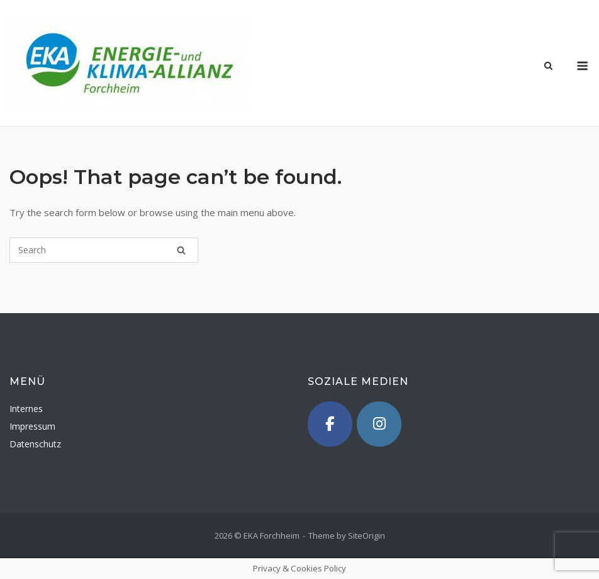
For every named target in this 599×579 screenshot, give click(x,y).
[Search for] (103, 250)
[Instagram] (379, 424)
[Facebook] (330, 424)
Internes (26, 409)
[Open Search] (548, 66)
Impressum (32, 426)
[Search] (181, 250)
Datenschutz (35, 444)
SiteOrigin (366, 535)
